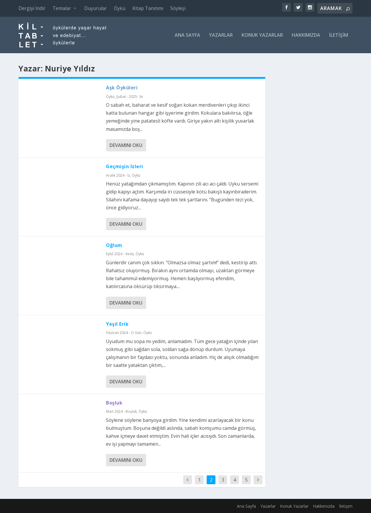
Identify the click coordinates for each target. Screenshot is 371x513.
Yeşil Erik (117, 324)
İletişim (338, 35)
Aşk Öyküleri (122, 87)
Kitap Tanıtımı (147, 8)
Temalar (62, 8)
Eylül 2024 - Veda (120, 253)
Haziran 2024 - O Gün (123, 332)
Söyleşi (178, 8)
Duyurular (95, 8)
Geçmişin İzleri (124, 166)
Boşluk (114, 403)
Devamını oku (125, 145)
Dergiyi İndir (31, 8)
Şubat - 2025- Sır (129, 96)
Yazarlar (221, 35)
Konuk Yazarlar (262, 35)
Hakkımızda (306, 35)
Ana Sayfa (187, 35)
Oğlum (114, 245)
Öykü (119, 8)
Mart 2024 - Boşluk (121, 411)
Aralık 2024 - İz (118, 175)
